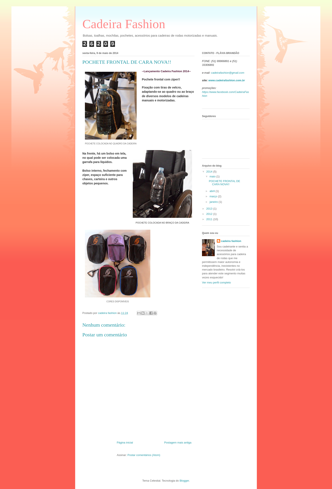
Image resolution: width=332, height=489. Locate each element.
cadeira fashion (231, 241)
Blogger (184, 480)
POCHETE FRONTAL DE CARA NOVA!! (224, 183)
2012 (209, 213)
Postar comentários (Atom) (143, 455)
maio (213, 176)
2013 (209, 208)
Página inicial (125, 442)
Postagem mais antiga (177, 442)
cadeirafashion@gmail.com (227, 72)
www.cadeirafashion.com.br (226, 80)
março (214, 196)
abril (213, 191)
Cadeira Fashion (123, 24)
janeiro (214, 201)
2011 (209, 219)
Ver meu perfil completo (216, 282)
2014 (209, 171)
